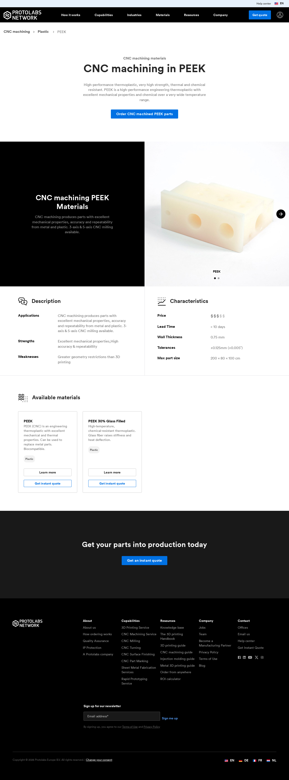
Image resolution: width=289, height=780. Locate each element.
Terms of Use (208, 659)
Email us (244, 634)
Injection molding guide (177, 659)
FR (257, 760)
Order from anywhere (175, 672)
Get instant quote (48, 483)
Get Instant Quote (251, 648)
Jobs (202, 627)
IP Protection (92, 648)
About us (89, 627)
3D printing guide (173, 645)
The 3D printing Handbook (171, 636)
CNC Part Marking (134, 661)
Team (203, 634)
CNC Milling (130, 641)
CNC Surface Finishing (138, 654)
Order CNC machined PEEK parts (144, 114)
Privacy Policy (208, 652)
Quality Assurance (96, 641)
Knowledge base (172, 627)
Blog (202, 665)
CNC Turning (131, 648)
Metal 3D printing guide (177, 665)
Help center (246, 641)
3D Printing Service (135, 627)
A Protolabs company (98, 654)
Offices (243, 627)
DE (243, 760)
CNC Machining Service (138, 634)
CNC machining (17, 31)
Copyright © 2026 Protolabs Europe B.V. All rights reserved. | (62, 760)
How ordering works (97, 634)
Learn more (47, 472)
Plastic (43, 31)
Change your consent (99, 760)
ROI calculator (170, 679)
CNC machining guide (176, 652)
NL (271, 760)
